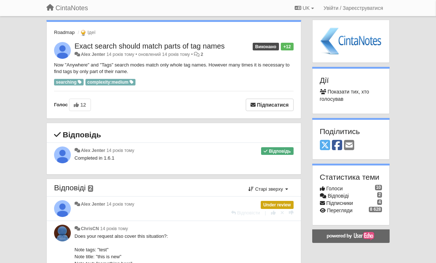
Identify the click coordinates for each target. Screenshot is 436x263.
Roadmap (64, 32)
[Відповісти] (245, 213)
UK (304, 8)
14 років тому (120, 150)
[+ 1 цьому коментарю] (273, 213)
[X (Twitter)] (325, 145)
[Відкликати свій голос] (282, 213)
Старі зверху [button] (268, 189)
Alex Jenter (93, 54)
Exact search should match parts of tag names (149, 46)
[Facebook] (337, 145)
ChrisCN (90, 228)
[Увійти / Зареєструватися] (353, 8)
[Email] (349, 145)
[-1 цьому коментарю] (291, 213)
